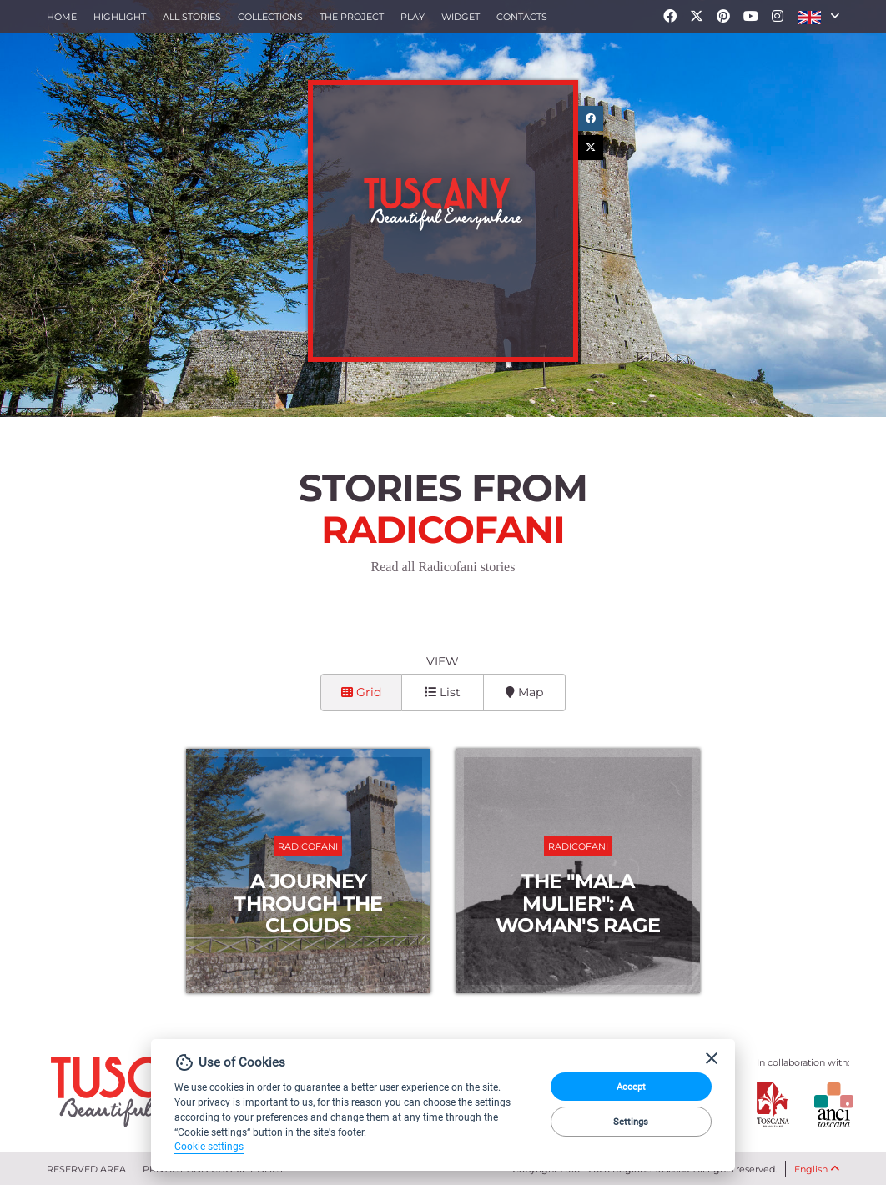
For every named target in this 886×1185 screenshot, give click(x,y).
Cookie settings (209, 1146)
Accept (631, 1086)
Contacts (521, 17)
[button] (819, 16)
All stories (192, 17)
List (443, 692)
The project (352, 17)
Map (524, 692)
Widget (460, 17)
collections (270, 17)
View (442, 661)
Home (62, 17)
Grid (361, 692)
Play (412, 17)
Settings (630, 1121)
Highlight (119, 17)
